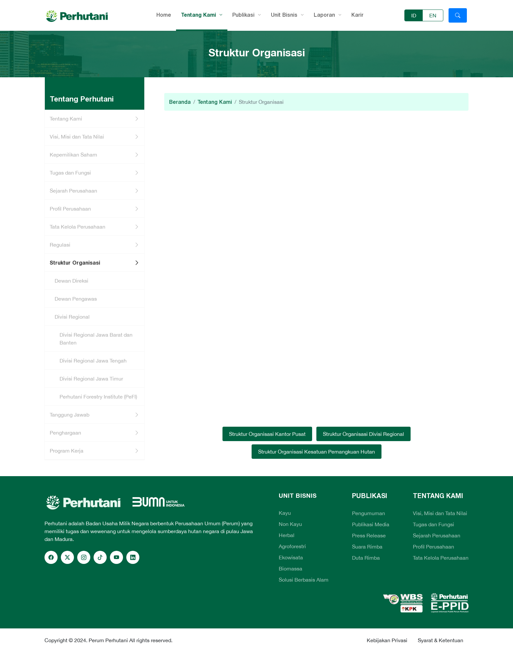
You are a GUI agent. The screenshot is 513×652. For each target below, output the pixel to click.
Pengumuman (368, 513)
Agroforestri (292, 546)
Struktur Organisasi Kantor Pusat (267, 434)
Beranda (180, 102)
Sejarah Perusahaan (73, 191)
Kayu (285, 513)
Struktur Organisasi (75, 262)
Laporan (324, 14)
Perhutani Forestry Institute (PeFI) (98, 397)
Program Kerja (66, 451)
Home (163, 14)
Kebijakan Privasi (387, 640)
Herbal (286, 535)
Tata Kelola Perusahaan (77, 227)
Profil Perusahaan (70, 209)
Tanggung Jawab (69, 415)
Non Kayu (290, 524)
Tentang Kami (198, 14)
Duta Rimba (366, 558)
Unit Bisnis (284, 14)
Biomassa (290, 568)
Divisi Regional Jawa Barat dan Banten (96, 338)
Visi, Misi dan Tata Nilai (77, 137)
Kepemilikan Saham (73, 155)
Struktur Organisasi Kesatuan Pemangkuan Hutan (316, 452)
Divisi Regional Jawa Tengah (93, 360)
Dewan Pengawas (76, 299)
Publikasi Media (370, 524)
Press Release (369, 535)
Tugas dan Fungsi (70, 173)
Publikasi (243, 14)
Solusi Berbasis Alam (303, 580)
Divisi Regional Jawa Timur (91, 379)
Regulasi (60, 245)
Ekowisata (291, 557)
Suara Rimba (367, 547)
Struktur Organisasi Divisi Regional (363, 434)
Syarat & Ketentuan (440, 640)
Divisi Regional (72, 317)
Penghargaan (65, 433)
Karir (357, 14)
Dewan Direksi (71, 281)
